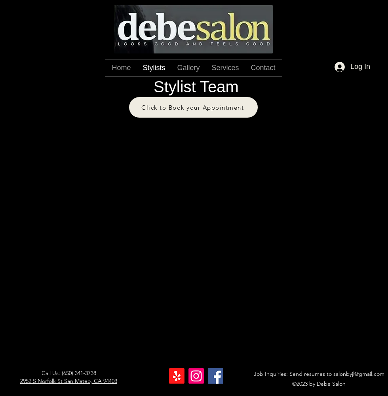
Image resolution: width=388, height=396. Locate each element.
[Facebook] (215, 376)
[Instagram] (196, 376)
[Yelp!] (176, 376)
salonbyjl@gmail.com (358, 373)
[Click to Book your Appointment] (193, 107)
